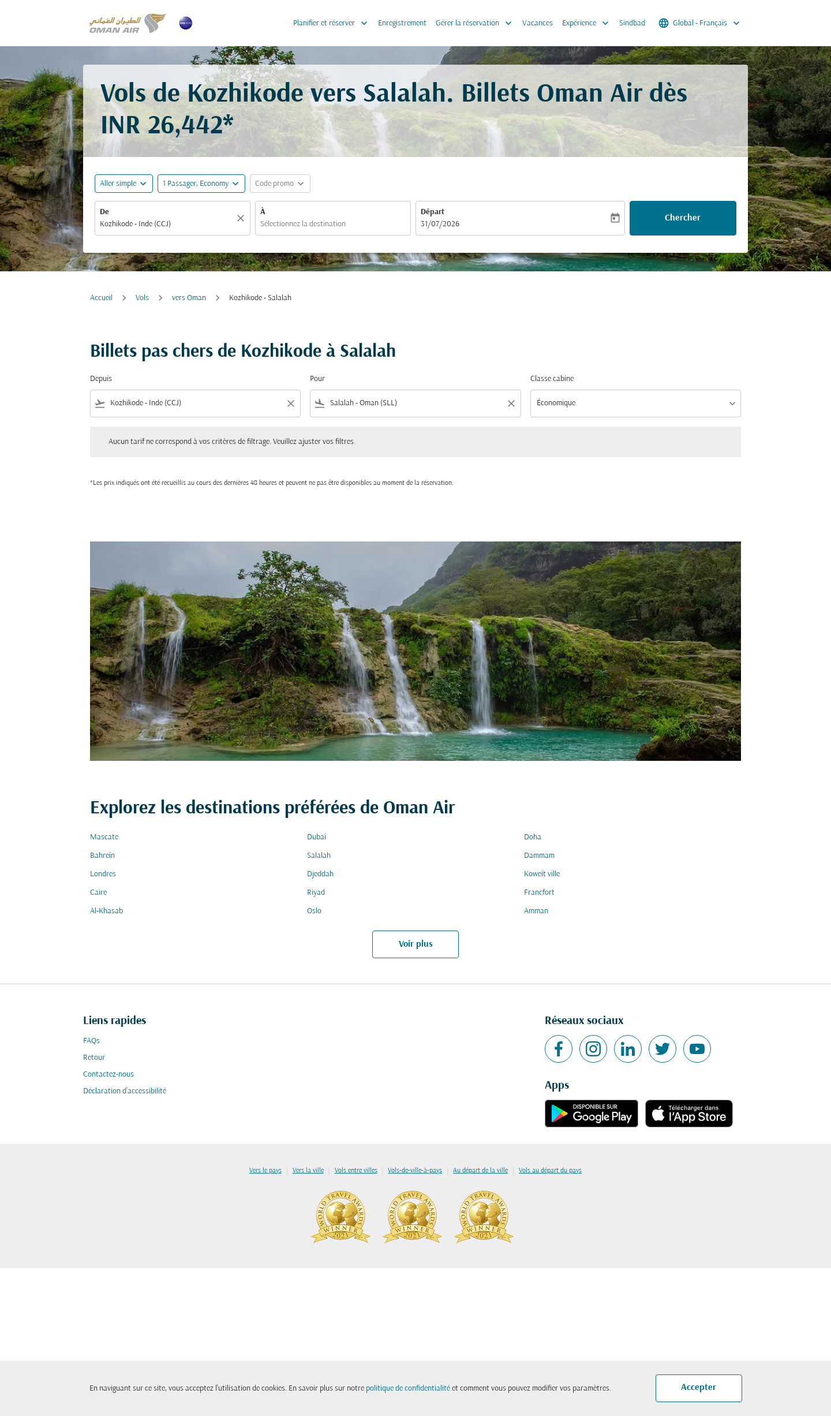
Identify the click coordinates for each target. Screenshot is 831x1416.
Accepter (698, 1387)
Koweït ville (542, 874)
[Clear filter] (290, 403)
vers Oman (189, 298)
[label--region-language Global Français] (700, 23)
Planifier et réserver (333, 23)
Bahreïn (102, 855)
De (104, 212)
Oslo (314, 911)
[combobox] (167, 224)
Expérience (588, 23)
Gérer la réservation (477, 23)
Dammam (539, 855)
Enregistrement (402, 23)
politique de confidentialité (408, 1388)
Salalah (319, 855)
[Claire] (242, 218)
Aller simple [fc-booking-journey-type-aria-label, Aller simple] (118, 184)
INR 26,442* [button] (167, 127)
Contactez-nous (108, 1074)
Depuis (101, 379)
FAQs (91, 1041)
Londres (103, 874)
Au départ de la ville (480, 1170)
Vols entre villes (356, 1170)
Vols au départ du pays (550, 1170)
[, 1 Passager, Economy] (196, 184)
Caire (98, 892)
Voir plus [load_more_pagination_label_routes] (416, 944)
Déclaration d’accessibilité (124, 1091)
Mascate (104, 837)
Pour (317, 379)
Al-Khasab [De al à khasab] (106, 911)
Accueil (101, 298)
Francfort (539, 892)
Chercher (683, 218)
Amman (536, 911)
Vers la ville (308, 1170)
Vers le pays (265, 1170)
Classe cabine (552, 379)
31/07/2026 (440, 224)
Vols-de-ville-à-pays (415, 1170)
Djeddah (320, 874)
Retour (94, 1057)
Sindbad (632, 23)
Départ (432, 212)
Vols (142, 298)
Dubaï (316, 837)
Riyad (316, 892)
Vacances (537, 23)
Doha (532, 837)
